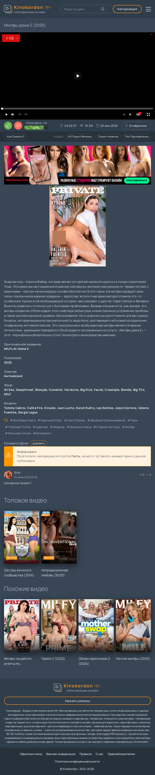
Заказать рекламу (77, 701)
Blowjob (41, 390)
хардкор (59, 427)
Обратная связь (31, 754)
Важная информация (60, 754)
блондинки (43, 433)
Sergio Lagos (28, 412)
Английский (13, 376)
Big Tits (138, 390)
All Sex (9, 390)
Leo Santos (104, 408)
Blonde (126, 390)
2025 (8, 362)
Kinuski (49, 408)
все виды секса (24, 420)
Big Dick (86, 390)
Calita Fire (35, 408)
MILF (7, 394)
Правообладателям (121, 754)
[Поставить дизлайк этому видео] (18, 126)
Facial (98, 390)
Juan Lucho (65, 408)
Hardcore (71, 390)
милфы (130, 427)
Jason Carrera (125, 408)
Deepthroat (25, 390)
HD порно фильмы (80, 136)
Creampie (112, 390)
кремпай (42, 427)
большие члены (80, 427)
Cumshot (56, 390)
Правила (86, 754)
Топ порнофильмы (137, 136)
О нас (100, 754)
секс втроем (76, 420)
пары (134, 420)
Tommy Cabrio (14, 408)
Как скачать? (15, 136)
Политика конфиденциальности (77, 761)
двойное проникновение (107, 420)
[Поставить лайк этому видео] (8, 126)
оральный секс (51, 420)
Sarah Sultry (85, 408)
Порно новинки (108, 136)
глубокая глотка (19, 427)
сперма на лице (108, 427)
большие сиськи (19, 433)
